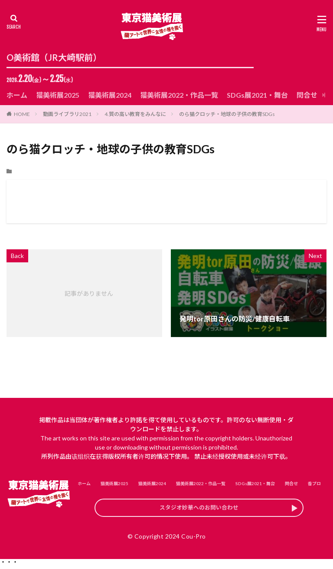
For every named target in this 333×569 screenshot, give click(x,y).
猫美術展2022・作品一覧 (179, 95)
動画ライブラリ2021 (67, 114)
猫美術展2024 (109, 95)
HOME (22, 114)
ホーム (17, 95)
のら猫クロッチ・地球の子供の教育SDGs (227, 114)
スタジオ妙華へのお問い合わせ (199, 509)
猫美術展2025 (57, 95)
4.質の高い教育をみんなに (135, 114)
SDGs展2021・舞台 (257, 95)
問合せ (307, 95)
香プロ (314, 483)
